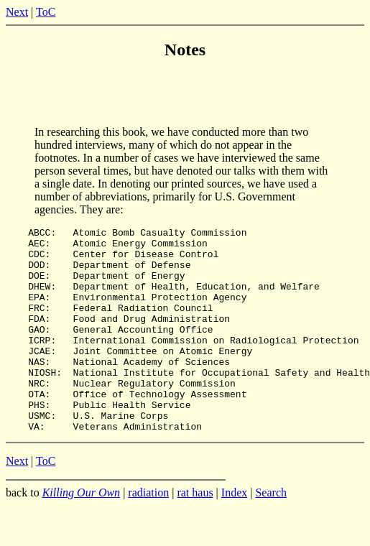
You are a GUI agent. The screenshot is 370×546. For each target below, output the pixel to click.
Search (271, 533)
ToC (45, 12)
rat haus (195, 533)
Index (234, 533)
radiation (148, 533)
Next (17, 12)
